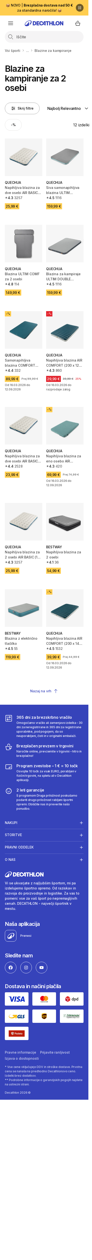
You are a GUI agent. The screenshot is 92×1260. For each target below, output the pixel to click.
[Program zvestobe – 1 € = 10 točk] (44, 772)
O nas (10, 860)
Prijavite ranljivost (55, 1052)
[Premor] (80, 8)
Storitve (13, 835)
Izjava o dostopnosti (22, 1058)
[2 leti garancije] (44, 799)
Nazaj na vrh (44, 691)
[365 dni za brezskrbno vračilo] (44, 726)
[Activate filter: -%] (13, 125)
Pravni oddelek (19, 847)
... (27, 50)
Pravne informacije (20, 1052)
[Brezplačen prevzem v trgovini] (44, 750)
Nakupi (11, 822)
